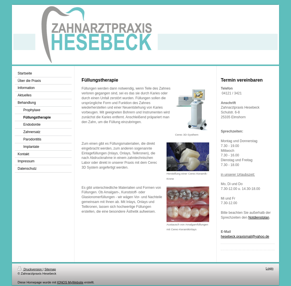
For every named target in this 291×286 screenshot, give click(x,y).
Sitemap (50, 269)
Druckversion (30, 269)
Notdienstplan (258, 217)
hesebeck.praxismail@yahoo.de (245, 237)
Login (269, 268)
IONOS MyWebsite (70, 282)
